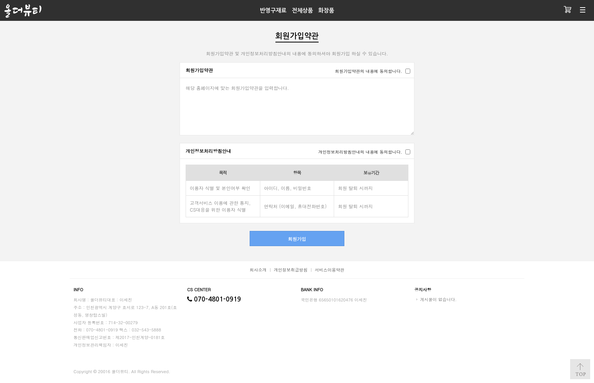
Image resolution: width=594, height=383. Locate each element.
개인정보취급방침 (291, 270)
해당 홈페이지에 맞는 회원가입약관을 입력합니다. (297, 106)
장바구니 (567, 10)
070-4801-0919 (214, 299)
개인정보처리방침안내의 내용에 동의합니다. (360, 152)
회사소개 (258, 270)
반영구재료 (273, 10)
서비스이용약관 (329, 270)
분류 (582, 10)
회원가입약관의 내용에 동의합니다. (368, 71)
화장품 (326, 10)
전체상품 (302, 10)
